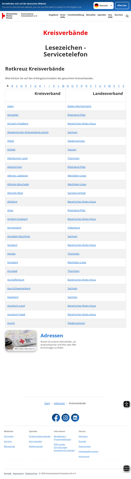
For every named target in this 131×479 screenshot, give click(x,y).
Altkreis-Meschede (18, 184)
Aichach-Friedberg (17, 123)
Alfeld (10, 141)
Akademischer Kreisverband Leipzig (28, 132)
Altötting (12, 201)
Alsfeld (11, 149)
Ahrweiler (12, 115)
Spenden (102, 14)
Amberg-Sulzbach (17, 219)
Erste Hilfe (62, 16)
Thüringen (73, 158)
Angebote (53, 14)
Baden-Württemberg (79, 106)
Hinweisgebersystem (88, 451)
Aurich (11, 323)
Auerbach (12, 297)
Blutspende (9, 446)
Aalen (10, 106)
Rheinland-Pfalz (76, 115)
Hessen (72, 149)
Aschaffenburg (15, 279)
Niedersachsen (76, 141)
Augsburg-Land (16, 305)
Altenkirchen (14, 167)
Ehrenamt (8, 436)
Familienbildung (76, 14)
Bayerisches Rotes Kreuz (82, 123)
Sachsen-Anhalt (77, 193)
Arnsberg (12, 262)
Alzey (10, 210)
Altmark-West (15, 193)
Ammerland (14, 227)
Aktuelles (91, 14)
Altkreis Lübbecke (17, 175)
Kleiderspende (36, 446)
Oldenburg (74, 227)
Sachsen (72, 132)
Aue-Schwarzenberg (18, 288)
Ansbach (12, 245)
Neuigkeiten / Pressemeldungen (62, 438)
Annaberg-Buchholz (18, 236)
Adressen (52, 335)
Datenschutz (85, 446)
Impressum (84, 456)
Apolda (11, 253)
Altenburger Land (17, 158)
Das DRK (110, 16)
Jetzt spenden (35, 441)
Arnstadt (12, 271)
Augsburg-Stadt (16, 314)
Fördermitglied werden (40, 436)
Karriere (119, 14)
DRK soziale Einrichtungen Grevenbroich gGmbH (64, 447)
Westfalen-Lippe (77, 175)
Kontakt (82, 441)
